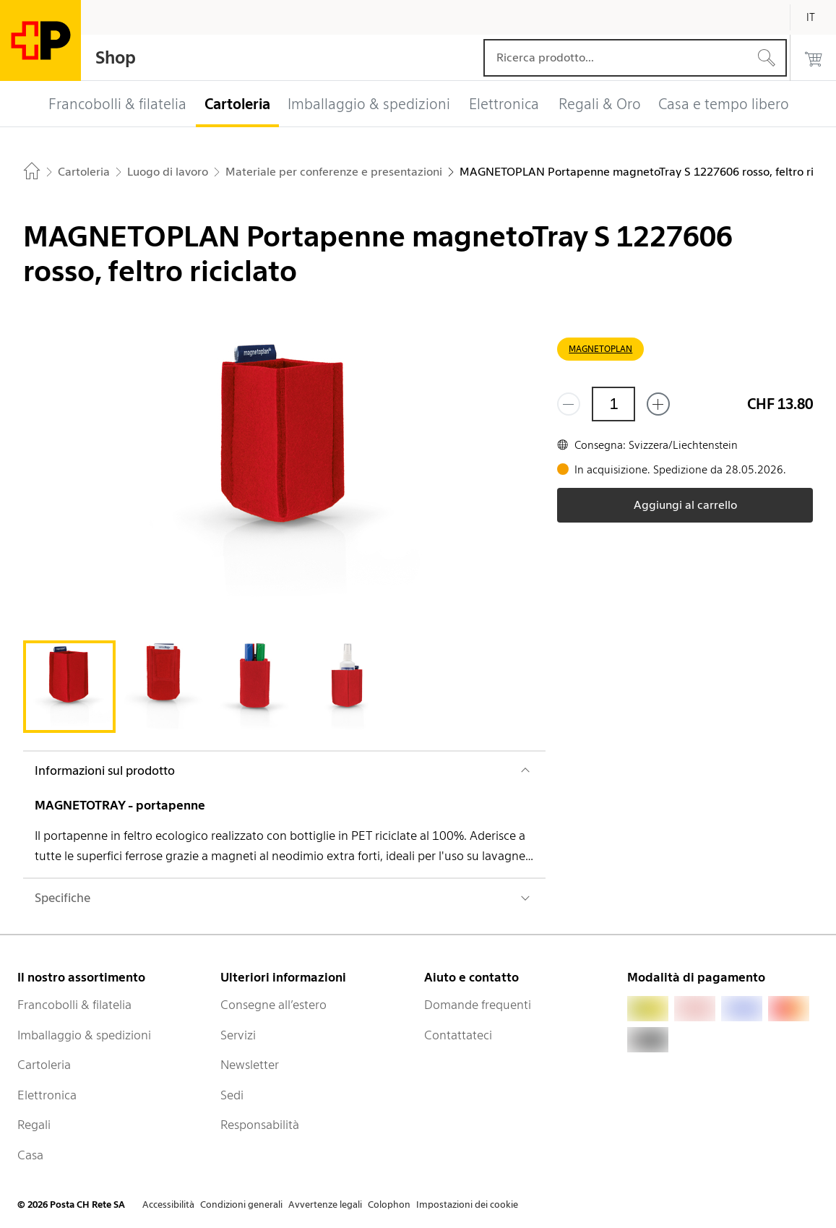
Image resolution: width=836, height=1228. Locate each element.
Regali (34, 1124)
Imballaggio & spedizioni (84, 1035)
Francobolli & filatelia (74, 1004)
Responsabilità (259, 1124)
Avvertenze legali (325, 1204)
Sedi (232, 1095)
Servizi (238, 1035)
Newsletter (249, 1064)
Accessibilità (168, 1204)
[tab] (69, 686)
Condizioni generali (241, 1204)
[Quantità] (613, 404)
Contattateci (458, 1035)
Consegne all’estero (273, 1004)
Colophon (389, 1204)
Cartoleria (44, 1064)
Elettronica (47, 1095)
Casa (30, 1155)
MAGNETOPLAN (600, 348)
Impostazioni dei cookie (467, 1204)
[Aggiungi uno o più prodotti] (658, 404)
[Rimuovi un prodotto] (568, 404)
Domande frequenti (477, 1004)
